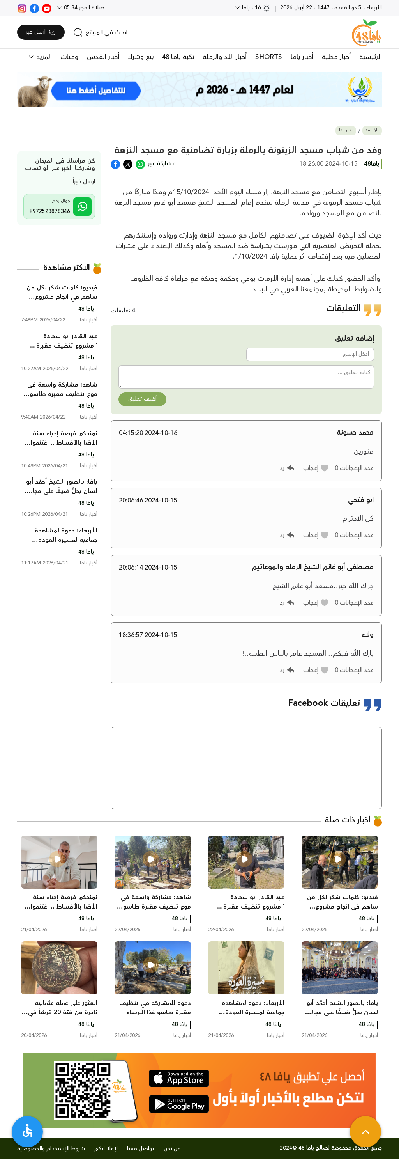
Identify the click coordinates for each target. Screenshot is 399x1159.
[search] (100, 32)
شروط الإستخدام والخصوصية (51, 1149)
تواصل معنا (140, 1149)
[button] (316, 468)
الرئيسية (370, 57)
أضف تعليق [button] (142, 399)
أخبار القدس (103, 57)
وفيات (69, 57)
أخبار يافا (302, 57)
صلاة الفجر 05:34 (83, 8)
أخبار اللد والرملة (225, 57)
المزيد (43, 57)
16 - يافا (255, 8)
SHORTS (268, 57)
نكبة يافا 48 (178, 57)
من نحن (172, 1149)
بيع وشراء (141, 57)
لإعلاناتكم (106, 1149)
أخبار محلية (336, 57)
